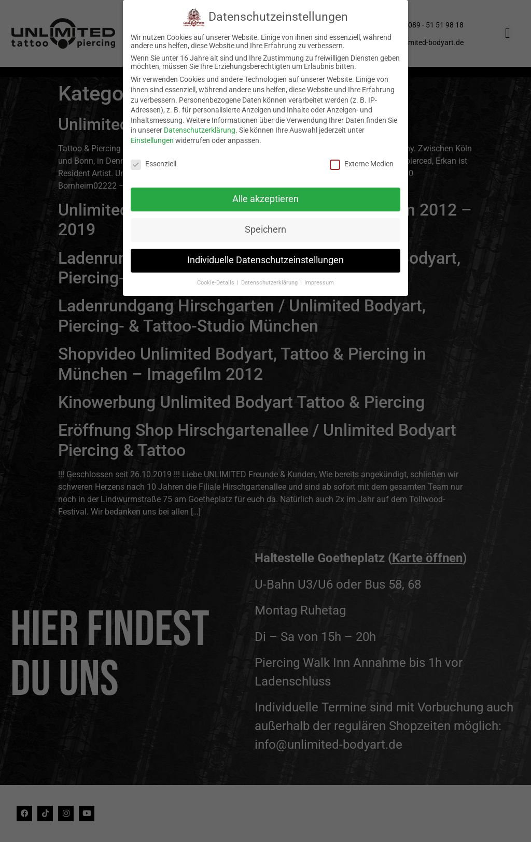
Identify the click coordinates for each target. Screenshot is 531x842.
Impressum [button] (319, 279)
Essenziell (153, 160)
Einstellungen (152, 137)
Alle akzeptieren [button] (265, 196)
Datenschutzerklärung (199, 127)
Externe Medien (362, 160)
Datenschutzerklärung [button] (270, 279)
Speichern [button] (265, 227)
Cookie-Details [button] (216, 279)
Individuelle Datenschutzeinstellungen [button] (265, 257)
